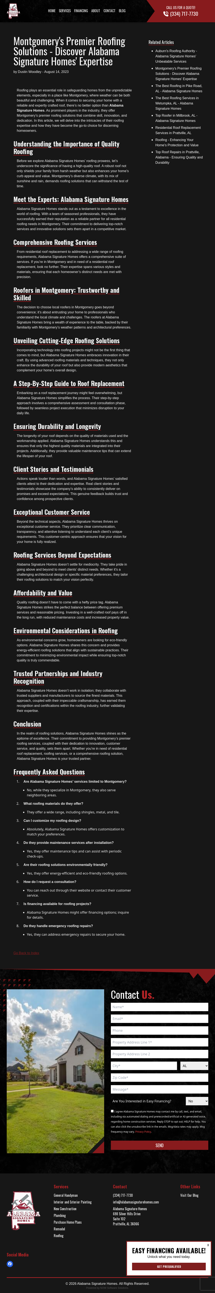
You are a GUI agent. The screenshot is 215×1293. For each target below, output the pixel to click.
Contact (109, 10)
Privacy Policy (143, 1131)
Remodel (59, 1228)
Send (160, 1145)
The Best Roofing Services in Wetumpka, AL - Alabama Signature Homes (177, 103)
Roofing (58, 1235)
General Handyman (66, 1195)
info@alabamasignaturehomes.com (136, 1202)
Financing (81, 10)
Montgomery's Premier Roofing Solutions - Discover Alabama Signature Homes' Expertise (178, 74)
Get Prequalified (169, 1266)
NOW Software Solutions (114, 1287)
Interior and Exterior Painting (73, 1202)
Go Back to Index (26, 953)
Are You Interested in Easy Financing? (142, 1101)
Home (51, 10)
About (95, 10)
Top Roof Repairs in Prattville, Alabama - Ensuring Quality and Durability (179, 157)
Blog (122, 10)
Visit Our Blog (189, 1195)
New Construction (65, 1208)
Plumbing (60, 1215)
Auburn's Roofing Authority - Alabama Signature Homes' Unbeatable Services (176, 56)
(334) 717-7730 (123, 1195)
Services (65, 10)
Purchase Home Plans (68, 1222)
